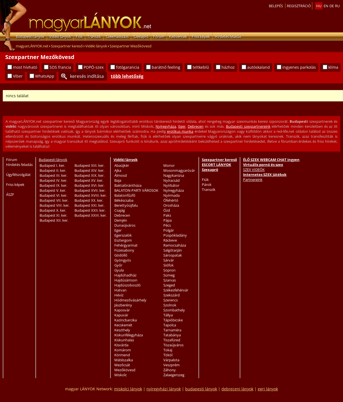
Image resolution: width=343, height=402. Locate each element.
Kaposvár (122, 310)
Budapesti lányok (30, 36)
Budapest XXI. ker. (89, 205)
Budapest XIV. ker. (89, 170)
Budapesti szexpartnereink (248, 126)
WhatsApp (44, 76)
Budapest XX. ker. (88, 200)
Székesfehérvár (175, 290)
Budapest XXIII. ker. (90, 215)
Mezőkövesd (124, 369)
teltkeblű (201, 67)
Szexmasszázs (117, 36)
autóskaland (258, 67)
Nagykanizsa (173, 175)
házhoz (228, 67)
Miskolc (120, 374)
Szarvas (169, 280)
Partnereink (252, 179)
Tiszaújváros (173, 344)
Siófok (168, 265)
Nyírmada (171, 195)
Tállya (168, 315)
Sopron (169, 270)
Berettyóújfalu (126, 205)
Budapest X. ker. (53, 210)
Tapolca (169, 324)
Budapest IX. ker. (53, 185)
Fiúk (79, 36)
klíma (333, 67)
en (326, 5)
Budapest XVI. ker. (89, 185)
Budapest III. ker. (53, 175)
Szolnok (169, 305)
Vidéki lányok (60, 36)
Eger (181, 126)
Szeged (169, 285)
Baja (117, 180)
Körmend (122, 354)
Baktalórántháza (127, 185)
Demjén (120, 220)
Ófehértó (170, 200)
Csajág (119, 210)
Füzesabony (124, 250)
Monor (169, 165)
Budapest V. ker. (53, 190)
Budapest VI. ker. (53, 195)
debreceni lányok (237, 388)
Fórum (158, 36)
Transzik (94, 36)
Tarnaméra (172, 329)
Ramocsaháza (174, 245)
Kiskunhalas (124, 339)
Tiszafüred (171, 339)
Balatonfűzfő (124, 195)
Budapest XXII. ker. (89, 210)
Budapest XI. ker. (53, 215)
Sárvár (168, 260)
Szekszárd (171, 295)
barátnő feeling (166, 67)
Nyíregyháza (166, 126)
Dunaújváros (124, 225)
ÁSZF (10, 194)
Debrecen (195, 126)
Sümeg (169, 275)
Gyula (119, 270)
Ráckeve (170, 240)
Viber (18, 76)
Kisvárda (121, 344)
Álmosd (120, 175)
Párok (207, 184)
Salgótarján (172, 250)
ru (337, 5)
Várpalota (171, 359)
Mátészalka (123, 359)
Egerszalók (123, 235)
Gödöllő (120, 255)
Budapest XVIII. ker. (90, 195)
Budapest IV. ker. (53, 180)
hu (318, 5)
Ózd (166, 210)
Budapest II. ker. (53, 170)
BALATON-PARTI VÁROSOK (136, 190)
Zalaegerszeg (173, 374)
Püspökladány (175, 235)
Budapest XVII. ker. (89, 190)
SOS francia (60, 67)
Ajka (117, 170)
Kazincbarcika (125, 319)
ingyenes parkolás (299, 67)
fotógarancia (127, 67)
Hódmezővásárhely (130, 300)
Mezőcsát (122, 364)
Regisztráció (299, 5)
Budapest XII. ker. (54, 220)
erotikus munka (180, 131)
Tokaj (167, 349)
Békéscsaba (123, 200)
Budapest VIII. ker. (54, 205)
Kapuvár (121, 315)
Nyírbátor (171, 185)
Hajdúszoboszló (127, 285)
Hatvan (120, 290)
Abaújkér (121, 165)
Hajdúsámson (125, 280)
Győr (118, 265)
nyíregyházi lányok (163, 388)
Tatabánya (172, 334)
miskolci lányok (128, 388)
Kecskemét (123, 324)
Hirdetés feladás (228, 36)
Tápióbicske (173, 319)
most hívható (25, 67)
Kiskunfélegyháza (128, 334)
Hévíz (118, 295)
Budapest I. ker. (52, 165)
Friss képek (201, 36)
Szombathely (174, 310)
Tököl (167, 354)
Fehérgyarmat (126, 245)
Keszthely (122, 329)
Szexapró (141, 36)
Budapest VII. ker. (54, 200)
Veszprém (171, 364)
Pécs (167, 225)
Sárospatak (172, 255)
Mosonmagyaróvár (179, 170)
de (331, 5)
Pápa (167, 220)
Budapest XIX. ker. (89, 175)
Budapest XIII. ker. (89, 165)
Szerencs (170, 300)
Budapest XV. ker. (88, 180)
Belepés (276, 5)
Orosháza (171, 205)
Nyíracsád (171, 180)
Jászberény (123, 305)
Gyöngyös (122, 260)
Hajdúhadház (125, 275)
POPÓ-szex (94, 67)
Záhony (169, 369)
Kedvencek (178, 36)
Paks (167, 215)
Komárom (122, 349)
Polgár (168, 230)
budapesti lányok (201, 388)
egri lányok (268, 388)
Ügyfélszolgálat (18, 174)
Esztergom (123, 240)
